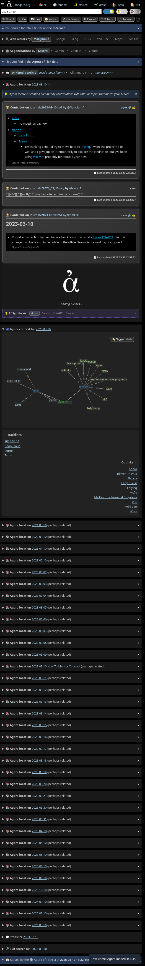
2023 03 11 (12, 441)
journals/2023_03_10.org (47, 188)
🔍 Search (8, 19)
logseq (85, 147)
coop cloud (13, 446)
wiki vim (38, 157)
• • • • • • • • (72, 39)
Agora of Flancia (45, 960)
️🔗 (129, 108)
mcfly (133, 492)
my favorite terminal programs (115, 497)
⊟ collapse (107, 19)
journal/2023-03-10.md (46, 107)
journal (9, 450)
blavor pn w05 (127, 473)
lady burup (129, 483)
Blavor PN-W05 (103, 237)
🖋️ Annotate (126, 19)
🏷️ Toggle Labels (122, 339)
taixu (8, 455)
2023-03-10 (31, 937)
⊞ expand (90, 19)
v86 (134, 502)
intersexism (102, 72)
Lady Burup (26, 135)
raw (124, 108)
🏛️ (31, 960)
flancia (16, 130)
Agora (23, 141)
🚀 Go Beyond (71, 19)
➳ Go (22, 19)
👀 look (35, 19)
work (15, 118)
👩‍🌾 (8, 107)
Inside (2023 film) (50, 72)
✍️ (134, 108)
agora (133, 469)
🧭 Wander (51, 19)
